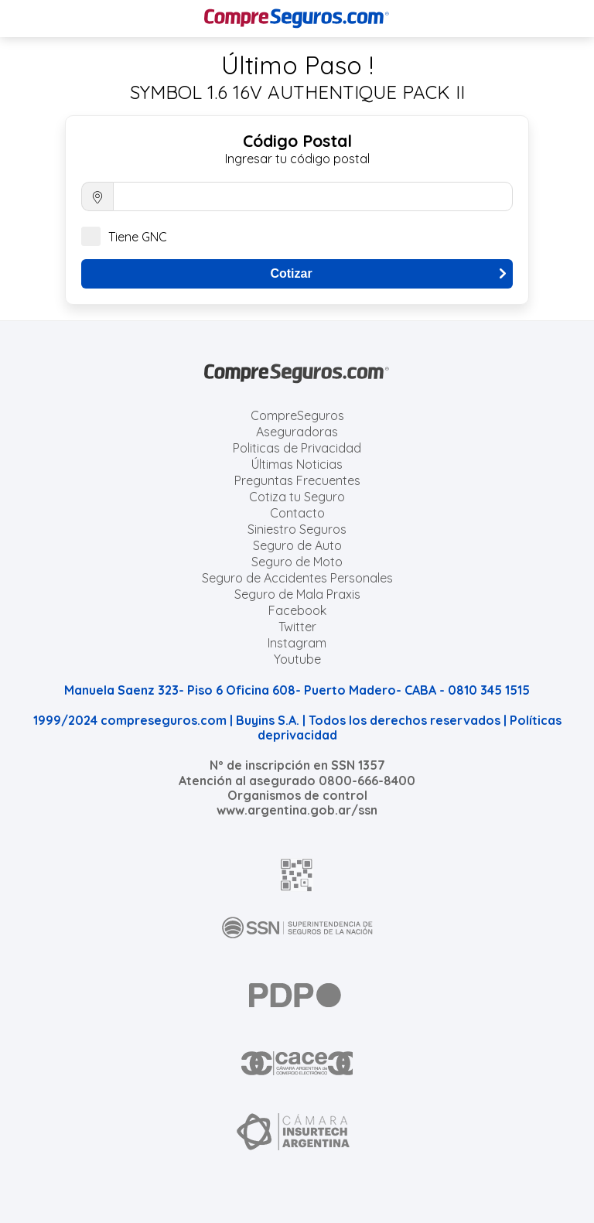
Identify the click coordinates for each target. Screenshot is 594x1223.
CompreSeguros (297, 415)
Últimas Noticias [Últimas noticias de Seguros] (297, 464)
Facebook (297, 610)
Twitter (297, 626)
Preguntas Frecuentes (297, 480)
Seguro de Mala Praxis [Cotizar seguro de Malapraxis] (297, 594)
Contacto (297, 513)
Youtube (297, 659)
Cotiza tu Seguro (297, 496)
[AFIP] (297, 874)
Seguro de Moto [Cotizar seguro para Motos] (297, 561)
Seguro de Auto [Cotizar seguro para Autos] (297, 545)
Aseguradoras (297, 431)
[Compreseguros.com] (297, 18)
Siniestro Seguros (297, 529)
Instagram (297, 643)
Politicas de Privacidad (297, 448)
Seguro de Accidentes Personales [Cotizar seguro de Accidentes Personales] (297, 578)
